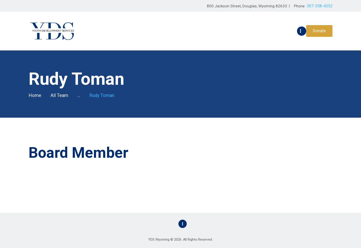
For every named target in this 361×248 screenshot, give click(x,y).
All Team (59, 95)
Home (35, 95)
